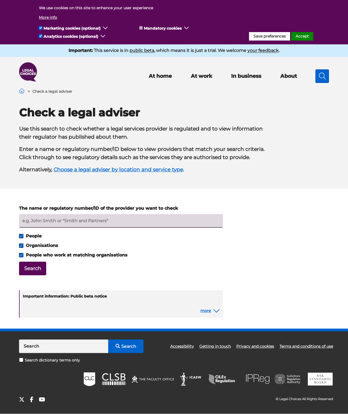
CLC (89, 379)
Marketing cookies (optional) (72, 28)
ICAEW (191, 379)
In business (246, 76)
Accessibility (182, 346)
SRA (288, 379)
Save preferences (269, 36)
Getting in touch (215, 346)
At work (201, 76)
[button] (105, 28)
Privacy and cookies (255, 346)
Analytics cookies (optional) (71, 36)
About (288, 76)
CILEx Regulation (224, 379)
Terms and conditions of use (306, 346)
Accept (302, 36)
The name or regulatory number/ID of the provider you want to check (98, 208)
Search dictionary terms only (49, 360)
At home (160, 76)
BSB (320, 379)
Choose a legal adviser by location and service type (118, 169)
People (30, 236)
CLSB (113, 379)
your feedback (263, 50)
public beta (141, 50)
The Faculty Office (153, 379)
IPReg (257, 379)
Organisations (38, 245)
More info (48, 17)
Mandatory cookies (163, 28)
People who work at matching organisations (73, 255)
